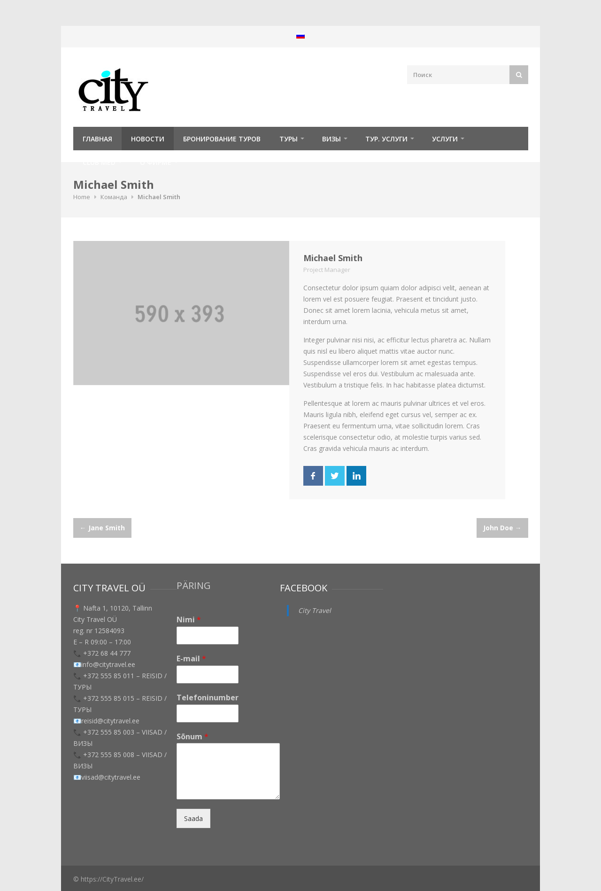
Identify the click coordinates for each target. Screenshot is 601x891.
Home (81, 197)
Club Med (99, 162)
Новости (147, 138)
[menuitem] (300, 35)
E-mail (191, 659)
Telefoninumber (208, 698)
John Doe (502, 527)
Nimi (189, 620)
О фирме (155, 162)
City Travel (314, 610)
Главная (97, 138)
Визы (331, 138)
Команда (113, 197)
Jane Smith (102, 527)
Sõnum (192, 737)
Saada (193, 818)
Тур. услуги (386, 138)
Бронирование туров (222, 138)
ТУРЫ (288, 138)
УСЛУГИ (445, 138)
